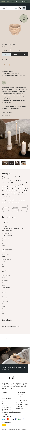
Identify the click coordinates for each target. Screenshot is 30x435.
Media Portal (19, 395)
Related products (6, 115)
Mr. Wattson (25, 1)
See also (5, 59)
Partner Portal (19, 396)
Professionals (20, 392)
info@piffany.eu (6, 396)
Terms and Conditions (22, 404)
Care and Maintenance (22, 402)
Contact (4, 392)
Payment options (6, 416)
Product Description (7, 112)
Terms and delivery (7, 71)
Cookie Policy (19, 408)
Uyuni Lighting (5, 1)
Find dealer (5, 414)
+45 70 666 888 (6, 395)
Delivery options (6, 422)
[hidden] (24, 8)
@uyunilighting (6, 407)
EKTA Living (15, 1)
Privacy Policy (19, 406)
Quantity (6, 50)
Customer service (21, 400)
